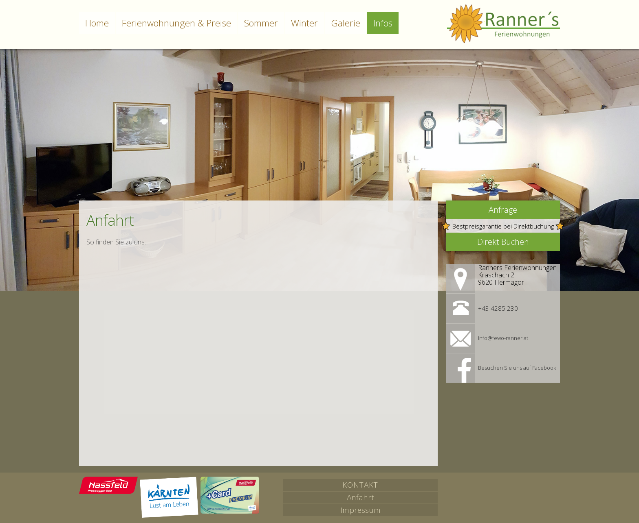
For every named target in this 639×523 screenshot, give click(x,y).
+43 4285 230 (498, 308)
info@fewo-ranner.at (503, 338)
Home (97, 23)
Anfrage (503, 209)
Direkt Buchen (503, 241)
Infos (382, 23)
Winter (304, 23)
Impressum (360, 510)
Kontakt (360, 484)
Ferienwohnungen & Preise (176, 23)
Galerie (345, 23)
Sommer (261, 23)
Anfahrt (360, 497)
